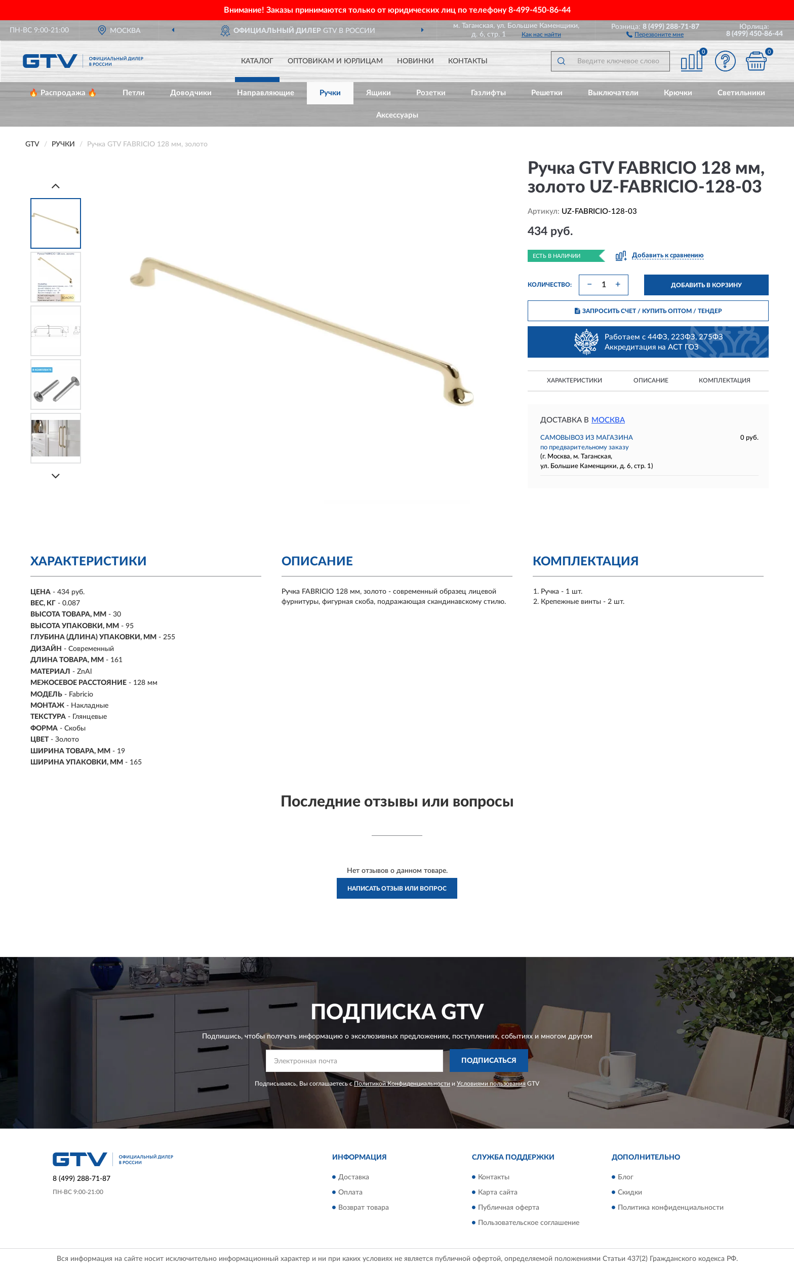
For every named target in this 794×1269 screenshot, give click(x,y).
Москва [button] (608, 420)
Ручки (330, 93)
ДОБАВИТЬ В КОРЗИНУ (706, 285)
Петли (134, 93)
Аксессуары (397, 115)
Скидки (630, 1192)
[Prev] (55, 186)
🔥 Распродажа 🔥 (63, 93)
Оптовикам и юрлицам (335, 61)
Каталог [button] (257, 61)
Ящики (378, 93)
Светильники (741, 93)
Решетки (547, 93)
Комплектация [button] (724, 380)
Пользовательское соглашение (528, 1222)
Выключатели (613, 93)
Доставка (353, 1177)
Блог (625, 1177)
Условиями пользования (491, 1084)
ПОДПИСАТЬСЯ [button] (489, 1060)
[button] (655, 34)
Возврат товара (363, 1207)
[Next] (55, 476)
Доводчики (191, 93)
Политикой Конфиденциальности (402, 1084)
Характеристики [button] (574, 380)
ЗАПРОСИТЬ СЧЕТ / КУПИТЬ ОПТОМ (648, 311)
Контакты (468, 61)
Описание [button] (650, 380)
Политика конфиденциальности (671, 1207)
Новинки (415, 61)
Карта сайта (498, 1192)
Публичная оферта (508, 1207)
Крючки (678, 93)
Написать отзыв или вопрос (397, 889)
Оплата (350, 1192)
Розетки (431, 93)
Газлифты (488, 93)
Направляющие (265, 93)
